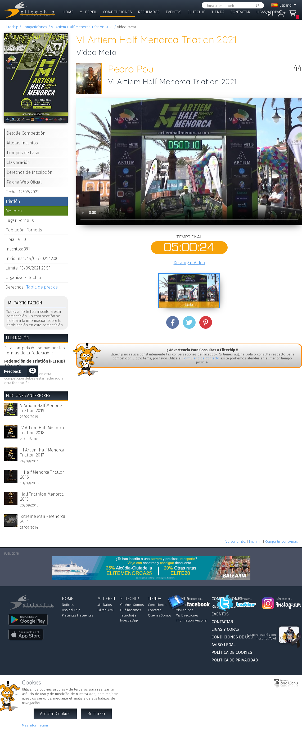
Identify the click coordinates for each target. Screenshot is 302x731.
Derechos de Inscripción (29, 172)
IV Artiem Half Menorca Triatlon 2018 (42, 430)
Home (67, 12)
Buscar (256, 5)
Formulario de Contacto (201, 358)
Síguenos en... (194, 599)
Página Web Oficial (24, 182)
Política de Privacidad (234, 660)
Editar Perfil (105, 610)
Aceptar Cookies (55, 713)
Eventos (173, 12)
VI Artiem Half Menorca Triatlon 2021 (82, 27)
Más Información (35, 725)
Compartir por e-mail (281, 541)
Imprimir (255, 541)
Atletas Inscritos (22, 142)
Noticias (68, 605)
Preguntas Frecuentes (77, 615)
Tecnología (128, 615)
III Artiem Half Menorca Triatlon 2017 (42, 452)
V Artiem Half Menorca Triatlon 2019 (41, 408)
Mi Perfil (88, 12)
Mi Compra (293, 15)
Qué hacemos (130, 610)
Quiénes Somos (132, 605)
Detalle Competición (26, 133)
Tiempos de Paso (23, 152)
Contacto (154, 610)
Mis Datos (104, 605)
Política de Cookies (231, 652)
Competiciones (117, 12)
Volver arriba (236, 541)
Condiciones (157, 605)
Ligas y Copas (268, 12)
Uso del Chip (71, 610)
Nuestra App (129, 620)
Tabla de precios (42, 287)
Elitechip (196, 12)
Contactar (240, 12)
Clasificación (18, 162)
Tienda (217, 12)
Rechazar (96, 713)
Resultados (149, 12)
